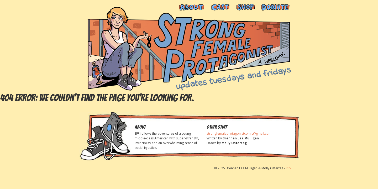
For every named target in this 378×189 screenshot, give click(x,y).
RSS (288, 168)
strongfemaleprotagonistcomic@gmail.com (239, 133)
